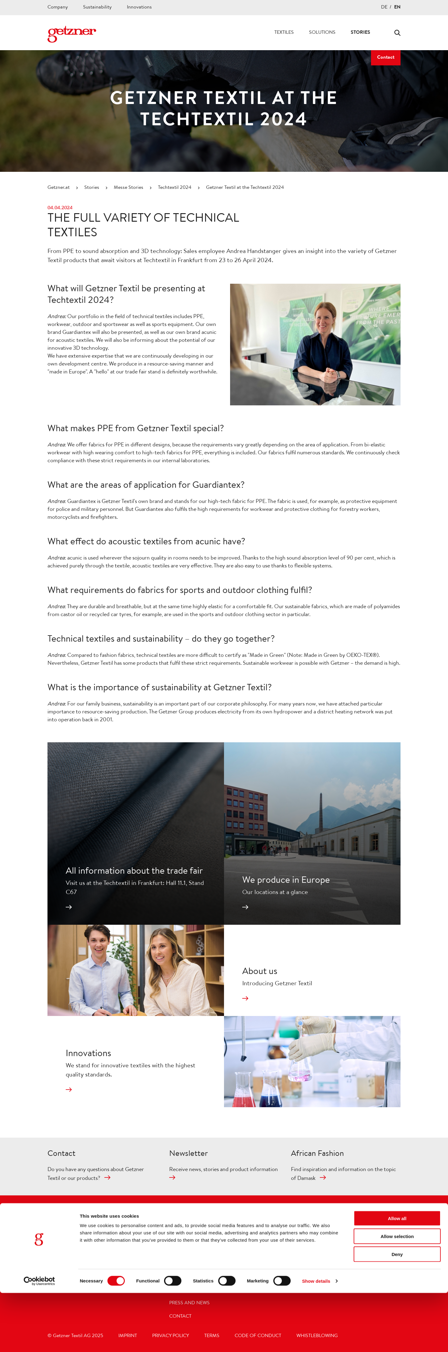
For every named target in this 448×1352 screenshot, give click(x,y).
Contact (385, 57)
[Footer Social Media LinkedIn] (341, 1216)
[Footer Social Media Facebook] (310, 1216)
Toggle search (397, 33)
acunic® (302, 1249)
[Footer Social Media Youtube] (326, 1216)
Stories (336, 32)
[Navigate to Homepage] (71, 34)
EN (397, 7)
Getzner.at (58, 187)
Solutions (298, 32)
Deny (397, 1313)
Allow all (397, 1277)
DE (384, 7)
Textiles (259, 32)
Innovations (139, 7)
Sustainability (97, 7)
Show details (316, 1340)
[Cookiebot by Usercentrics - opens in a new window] (39, 1340)
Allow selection (397, 1295)
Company (57, 7)
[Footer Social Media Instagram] (295, 1216)
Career (370, 32)
